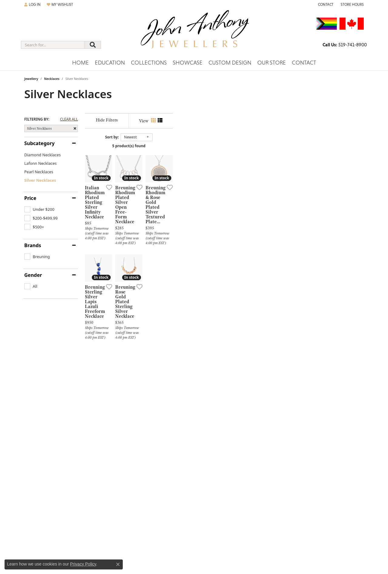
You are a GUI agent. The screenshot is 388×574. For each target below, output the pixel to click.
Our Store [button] (271, 62)
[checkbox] (39, 209)
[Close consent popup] (118, 564)
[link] (325, 4)
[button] (32, 4)
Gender (33, 275)
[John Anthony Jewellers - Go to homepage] (194, 33)
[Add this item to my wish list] (171, 251)
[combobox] (53, 45)
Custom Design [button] (230, 62)
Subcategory (39, 143)
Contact (304, 62)
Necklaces (51, 79)
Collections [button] (149, 62)
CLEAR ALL (69, 119)
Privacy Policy (83, 564)
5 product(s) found (224, 145)
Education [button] (110, 62)
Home (80, 62)
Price (30, 198)
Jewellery (31, 79)
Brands (32, 245)
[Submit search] (93, 45)
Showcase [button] (187, 62)
